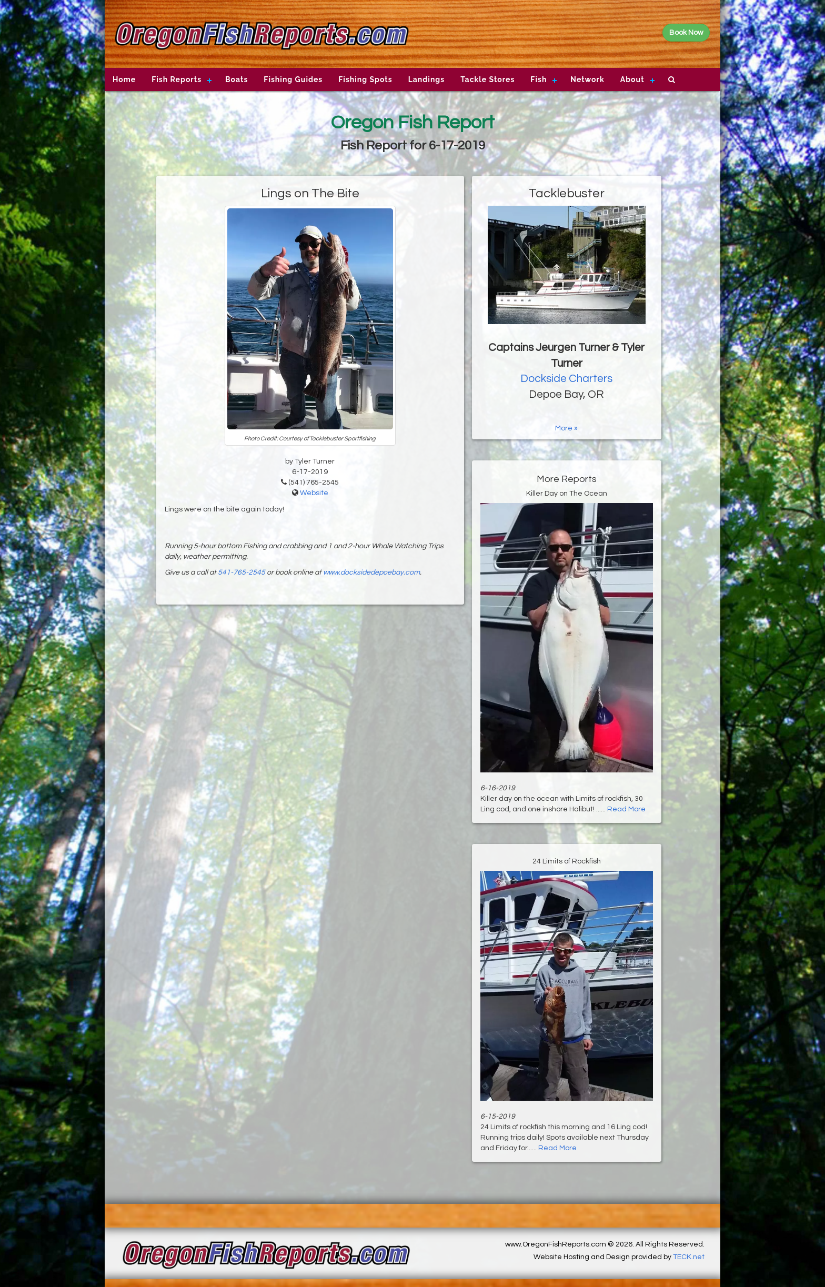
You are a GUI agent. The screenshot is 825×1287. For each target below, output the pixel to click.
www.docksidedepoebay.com (371, 572)
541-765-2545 (241, 572)
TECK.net (689, 1257)
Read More (626, 809)
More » (566, 428)
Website (314, 493)
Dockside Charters (566, 378)
